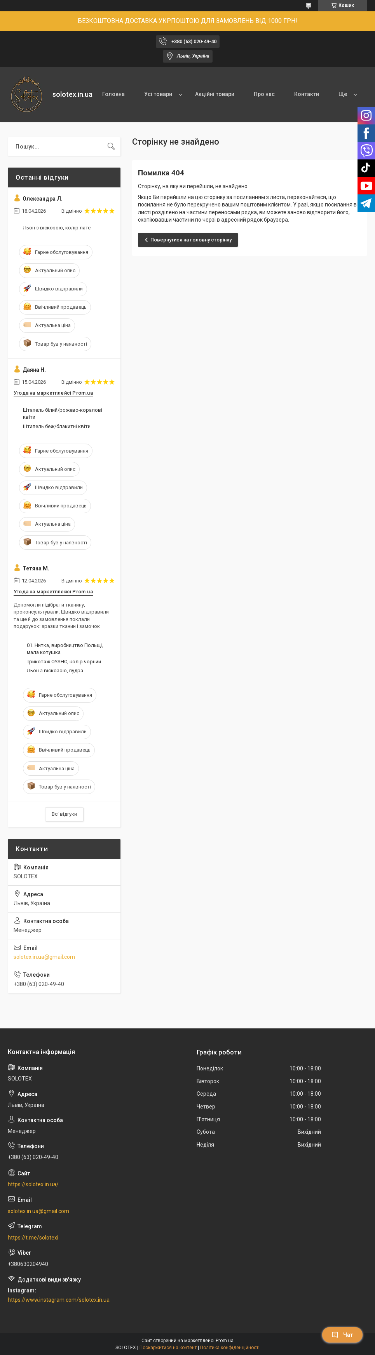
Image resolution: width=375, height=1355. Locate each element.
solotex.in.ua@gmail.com (44, 957)
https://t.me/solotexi (33, 1237)
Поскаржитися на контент (168, 1347)
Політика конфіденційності (230, 1347)
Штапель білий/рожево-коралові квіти (62, 413)
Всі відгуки (64, 814)
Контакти (306, 94)
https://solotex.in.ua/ (33, 1184)
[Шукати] (111, 146)
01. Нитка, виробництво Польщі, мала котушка (65, 648)
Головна (113, 94)
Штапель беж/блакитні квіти (57, 426)
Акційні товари (214, 94)
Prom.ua (225, 1340)
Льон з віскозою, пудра (55, 670)
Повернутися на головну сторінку (191, 240)
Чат (342, 1334)
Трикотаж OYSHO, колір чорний (64, 661)
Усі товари (158, 94)
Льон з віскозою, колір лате (57, 228)
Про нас (264, 94)
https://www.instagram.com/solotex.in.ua (59, 1300)
